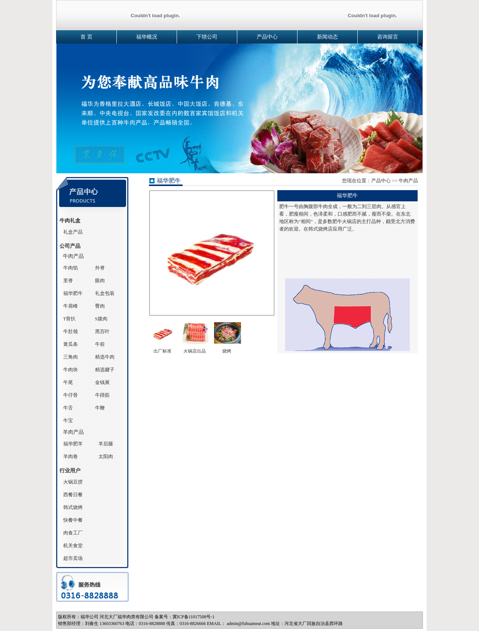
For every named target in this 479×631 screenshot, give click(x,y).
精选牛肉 (105, 357)
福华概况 (146, 37)
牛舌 (68, 408)
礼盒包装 (105, 293)
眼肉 (100, 280)
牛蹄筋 (102, 395)
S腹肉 (101, 318)
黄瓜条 (70, 344)
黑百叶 (102, 331)
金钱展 (102, 382)
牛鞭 (100, 408)
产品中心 (267, 37)
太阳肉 (105, 456)
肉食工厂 (73, 533)
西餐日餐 (73, 494)
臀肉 (100, 306)
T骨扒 (69, 318)
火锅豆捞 (73, 482)
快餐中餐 (73, 520)
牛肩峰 (70, 306)
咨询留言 (387, 37)
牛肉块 (70, 369)
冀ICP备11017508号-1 (193, 616)
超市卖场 (73, 558)
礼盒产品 (73, 232)
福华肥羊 (73, 443)
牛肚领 (70, 331)
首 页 (86, 37)
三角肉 (70, 357)
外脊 (100, 268)
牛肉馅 (70, 268)
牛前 (100, 344)
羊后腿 (105, 443)
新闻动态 (327, 37)
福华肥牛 (73, 293)
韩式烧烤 (73, 507)
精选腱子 (105, 369)
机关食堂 (73, 545)
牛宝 (68, 420)
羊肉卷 (70, 456)
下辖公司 (206, 37)
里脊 (68, 280)
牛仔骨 (70, 395)
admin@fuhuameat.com (248, 623)
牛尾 (68, 382)
